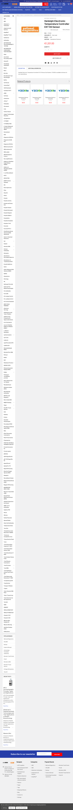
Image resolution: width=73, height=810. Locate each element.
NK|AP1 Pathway (9, 403)
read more (5, 707)
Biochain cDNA (7, 663)
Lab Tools (6, 338)
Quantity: (47, 48)
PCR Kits (6, 415)
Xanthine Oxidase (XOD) (8, 629)
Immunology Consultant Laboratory (6, 653)
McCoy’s (6, 356)
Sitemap (19, 797)
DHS (5, 135)
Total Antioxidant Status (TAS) (8, 550)
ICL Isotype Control (8, 297)
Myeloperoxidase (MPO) (8, 389)
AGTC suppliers (7, 8)
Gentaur (5, 645)
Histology (6, 280)
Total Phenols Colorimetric (7, 563)
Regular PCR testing (8, 486)
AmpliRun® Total (8, 36)
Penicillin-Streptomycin (7, 421)
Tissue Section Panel (9, 540)
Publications (7, 632)
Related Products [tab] (24, 82)
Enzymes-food (7, 224)
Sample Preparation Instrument (8, 503)
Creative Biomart (8, 648)
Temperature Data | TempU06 (36, 99)
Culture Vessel (9, 112)
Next (69, 82)
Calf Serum (6, 83)
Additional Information (34, 69)
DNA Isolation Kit (8, 150)
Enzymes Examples (8, 222)
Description (21, 69)
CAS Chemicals (7, 89)
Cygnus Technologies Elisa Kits (9, 116)
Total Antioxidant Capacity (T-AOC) (8, 546)
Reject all (12, 808)
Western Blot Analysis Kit (7, 622)
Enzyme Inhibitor (8, 216)
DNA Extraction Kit (8, 148)
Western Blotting (9, 626)
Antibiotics (6, 38)
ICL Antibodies (7, 292)
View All (5, 673)
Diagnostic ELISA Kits (8, 142)
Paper (9, 406)
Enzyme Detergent (8, 211)
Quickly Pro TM (7, 467)
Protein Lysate (7, 452)
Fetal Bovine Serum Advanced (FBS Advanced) (8, 234)
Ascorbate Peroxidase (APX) (8, 59)
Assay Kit (6, 62)
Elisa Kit (6, 194)
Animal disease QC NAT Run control (23, 8)
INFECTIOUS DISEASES (7, 306)
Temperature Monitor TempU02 (23, 99)
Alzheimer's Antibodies (6, 26)
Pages (34, 11)
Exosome (6, 227)
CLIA (5, 110)
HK (4, 282)
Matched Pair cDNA (8, 353)
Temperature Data (8, 526)
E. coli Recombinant (8, 174)
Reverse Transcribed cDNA (9, 493)
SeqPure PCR (7, 511)
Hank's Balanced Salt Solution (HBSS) (9, 271)
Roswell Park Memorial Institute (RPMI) (8, 498)
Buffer (5, 81)
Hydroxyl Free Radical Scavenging (8, 288)
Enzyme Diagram (8, 214)
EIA (4, 186)
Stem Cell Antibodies (9, 524)
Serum (5, 513)
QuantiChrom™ (7, 464)
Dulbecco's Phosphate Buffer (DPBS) (8, 170)
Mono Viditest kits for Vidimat (8, 382)
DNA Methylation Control (8, 156)
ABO (5, 20)
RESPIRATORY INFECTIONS (7, 489)
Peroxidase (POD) (8, 425)
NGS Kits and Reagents (7, 397)
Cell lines (6, 97)
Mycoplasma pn (7, 386)
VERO (5, 606)
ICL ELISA (6, 294)
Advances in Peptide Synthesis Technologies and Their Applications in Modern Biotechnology (8, 715)
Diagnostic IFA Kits (8, 145)
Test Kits (6, 529)
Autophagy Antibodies (6, 65)
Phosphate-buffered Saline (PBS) (9, 428)
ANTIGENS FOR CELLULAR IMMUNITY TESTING (9, 46)
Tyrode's (6, 603)
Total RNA (9, 569)
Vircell (5, 660)
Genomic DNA (9, 247)
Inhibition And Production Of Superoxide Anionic (8, 319)
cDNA (9, 94)
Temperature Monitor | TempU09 (50, 99)
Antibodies (6, 41)
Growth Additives (8, 265)
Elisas (5, 196)
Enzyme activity (7, 202)
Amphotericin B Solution (7, 30)
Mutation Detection (56, 8)
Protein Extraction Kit (8, 449)
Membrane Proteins (9, 364)
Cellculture (6, 99)
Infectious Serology (9, 310)
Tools (9, 543)
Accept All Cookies (21, 808)
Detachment (7, 133)
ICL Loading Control (8, 300)
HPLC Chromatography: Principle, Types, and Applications (8, 691)
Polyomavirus (7, 441)
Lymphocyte (7, 346)
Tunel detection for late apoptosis (8, 599)
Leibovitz (6, 341)
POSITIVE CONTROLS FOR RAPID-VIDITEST (9, 444)
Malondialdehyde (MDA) (8, 350)
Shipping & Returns (50, 11)
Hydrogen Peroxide (8, 285)
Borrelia (6, 74)
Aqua (5, 55)
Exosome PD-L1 (7, 229)
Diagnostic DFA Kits (8, 138)
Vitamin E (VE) (7, 619)
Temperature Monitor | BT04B (64, 99)
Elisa (5, 191)
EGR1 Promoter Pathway (9, 182)
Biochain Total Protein (9, 657)
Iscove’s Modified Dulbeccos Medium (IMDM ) (8, 328)
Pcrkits (5, 418)
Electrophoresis (8, 188)
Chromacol (6, 107)
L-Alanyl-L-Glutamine (6, 332)
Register (54, 5)
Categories (7, 17)
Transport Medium (8, 587)
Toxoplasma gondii (8, 581)
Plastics (27, 11)
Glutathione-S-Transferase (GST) (8, 262)
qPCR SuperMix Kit (8, 457)
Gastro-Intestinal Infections (8, 239)
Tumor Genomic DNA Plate (8, 593)
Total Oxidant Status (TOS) (9, 559)
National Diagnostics (8, 640)
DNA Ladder (6, 153)
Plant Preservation (8, 438)
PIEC (5, 432)
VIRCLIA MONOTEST (8, 611)
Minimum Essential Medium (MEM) (8, 370)
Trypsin (5, 589)
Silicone (6, 516)
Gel (9, 242)
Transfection (7, 584)
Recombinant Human (8, 479)
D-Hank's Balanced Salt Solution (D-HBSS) (8, 129)
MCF (5, 361)
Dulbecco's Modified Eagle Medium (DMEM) (8, 164)
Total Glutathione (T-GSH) (9, 554)
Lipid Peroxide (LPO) (8, 344)
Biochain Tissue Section (7, 666)
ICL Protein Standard (9, 302)
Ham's (5, 268)
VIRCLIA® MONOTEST (9, 613)
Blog (60, 11)
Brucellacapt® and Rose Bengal (8, 77)
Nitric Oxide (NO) (8, 401)
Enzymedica (6, 219)
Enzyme (5, 199)
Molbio (9, 373)
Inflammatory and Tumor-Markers (8, 314)
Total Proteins (9, 566)
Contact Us (5, 13)
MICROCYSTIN (7, 366)
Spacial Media (7, 521)
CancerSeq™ (7, 86)
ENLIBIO (6, 643)
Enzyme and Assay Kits (8, 205)
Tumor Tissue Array (8, 596)
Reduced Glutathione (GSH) (9, 482)
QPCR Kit (6, 455)
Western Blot (7, 734)
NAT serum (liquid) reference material (12, 11)
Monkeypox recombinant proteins (7, 377)
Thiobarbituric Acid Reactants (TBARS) (8, 533)
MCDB (5, 358)
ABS (5, 22)
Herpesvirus (7, 277)
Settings (5, 808)
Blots (5, 71)
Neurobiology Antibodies (7, 393)
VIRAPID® (6, 608)
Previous (66, 82)
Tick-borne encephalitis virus (8, 537)
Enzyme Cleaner (7, 208)
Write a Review (66, 30)
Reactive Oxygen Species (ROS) (8, 473)
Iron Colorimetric (8, 323)
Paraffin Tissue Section (9, 409)
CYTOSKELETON (7, 125)
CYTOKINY (6, 122)
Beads (5, 69)
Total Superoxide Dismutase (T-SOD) (8, 578)
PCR (5, 413)
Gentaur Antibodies (9, 251)
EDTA (5, 176)
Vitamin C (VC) (7, 616)
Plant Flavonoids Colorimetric (8, 435)
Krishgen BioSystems (9, 670)
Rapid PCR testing (8, 469)
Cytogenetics (7, 119)
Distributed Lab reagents (42, 8)
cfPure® (6, 102)
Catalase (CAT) (7, 91)
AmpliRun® (6, 33)
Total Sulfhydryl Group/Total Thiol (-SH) (8, 573)
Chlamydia (6, 105)
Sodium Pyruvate (8, 519)
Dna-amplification (8, 160)
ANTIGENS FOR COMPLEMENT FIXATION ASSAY (7, 51)
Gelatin (5, 245)
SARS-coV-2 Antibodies (7, 507)
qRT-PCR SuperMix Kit (8, 461)
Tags (40, 11)
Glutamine (6, 254)
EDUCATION (6, 179)
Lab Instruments (9, 336)
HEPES (5, 274)
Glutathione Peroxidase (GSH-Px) (9, 257)
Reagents (6, 476)
